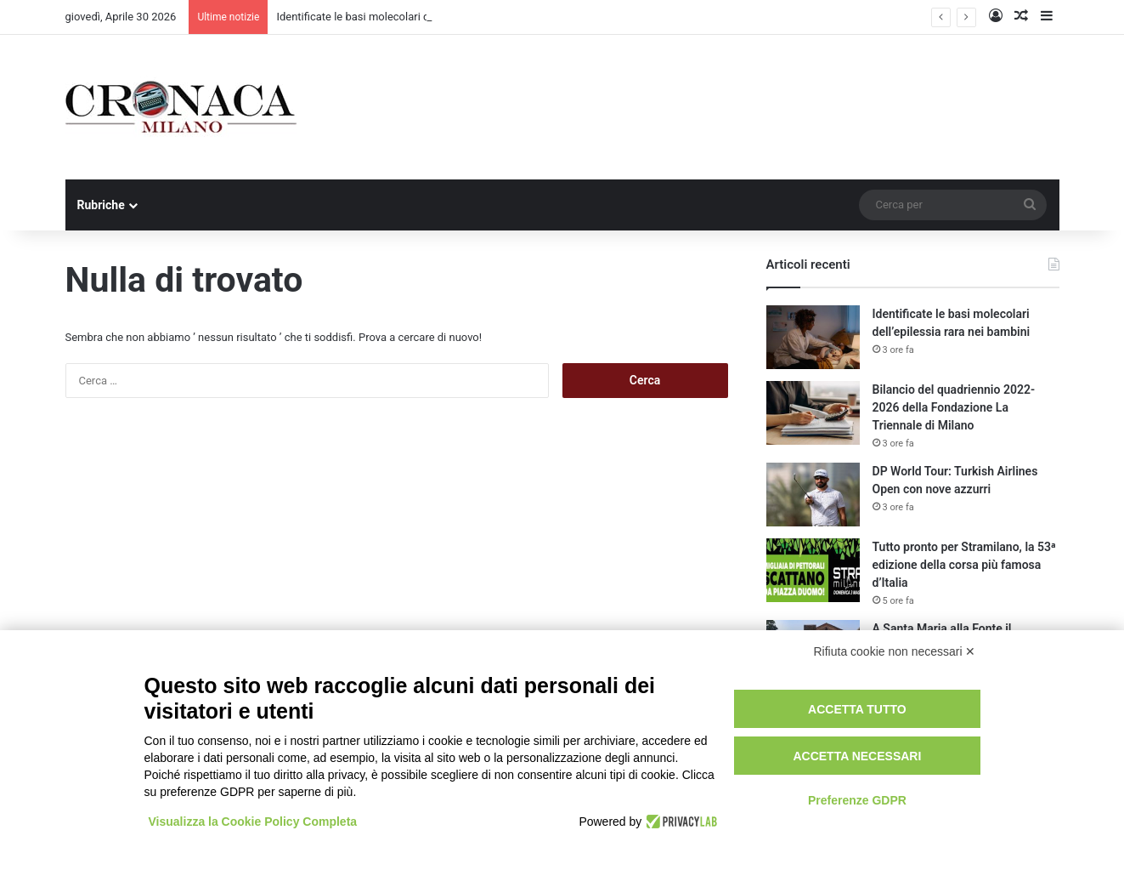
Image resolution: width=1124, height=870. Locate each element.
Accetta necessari (857, 756)
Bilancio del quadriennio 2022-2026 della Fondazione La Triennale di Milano (954, 407)
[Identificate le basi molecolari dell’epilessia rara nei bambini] (813, 337)
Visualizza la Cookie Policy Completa (253, 821)
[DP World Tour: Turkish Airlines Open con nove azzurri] (813, 494)
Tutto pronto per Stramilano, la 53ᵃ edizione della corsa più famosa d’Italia (964, 564)
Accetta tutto (857, 709)
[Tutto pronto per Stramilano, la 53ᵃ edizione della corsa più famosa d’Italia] (813, 570)
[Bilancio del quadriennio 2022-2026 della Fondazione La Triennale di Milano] (813, 413)
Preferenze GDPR (857, 800)
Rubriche (101, 205)
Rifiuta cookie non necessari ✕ (895, 651)
